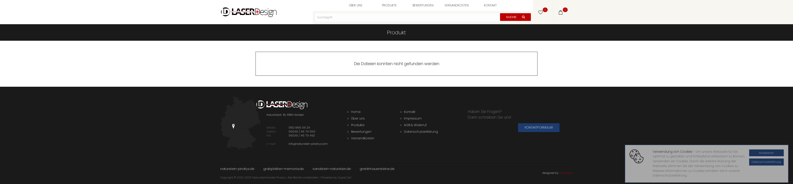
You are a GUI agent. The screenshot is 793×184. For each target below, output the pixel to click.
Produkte (389, 5)
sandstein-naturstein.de (332, 168)
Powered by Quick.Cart (336, 177)
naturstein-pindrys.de (237, 168)
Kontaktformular (539, 127)
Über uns (355, 5)
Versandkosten (457, 5)
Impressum (411, 118)
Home (354, 112)
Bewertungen (423, 5)
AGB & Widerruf (413, 125)
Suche (515, 17)
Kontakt (490, 5)
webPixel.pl (566, 173)
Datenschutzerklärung (419, 132)
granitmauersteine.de (377, 168)
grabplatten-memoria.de (283, 168)
